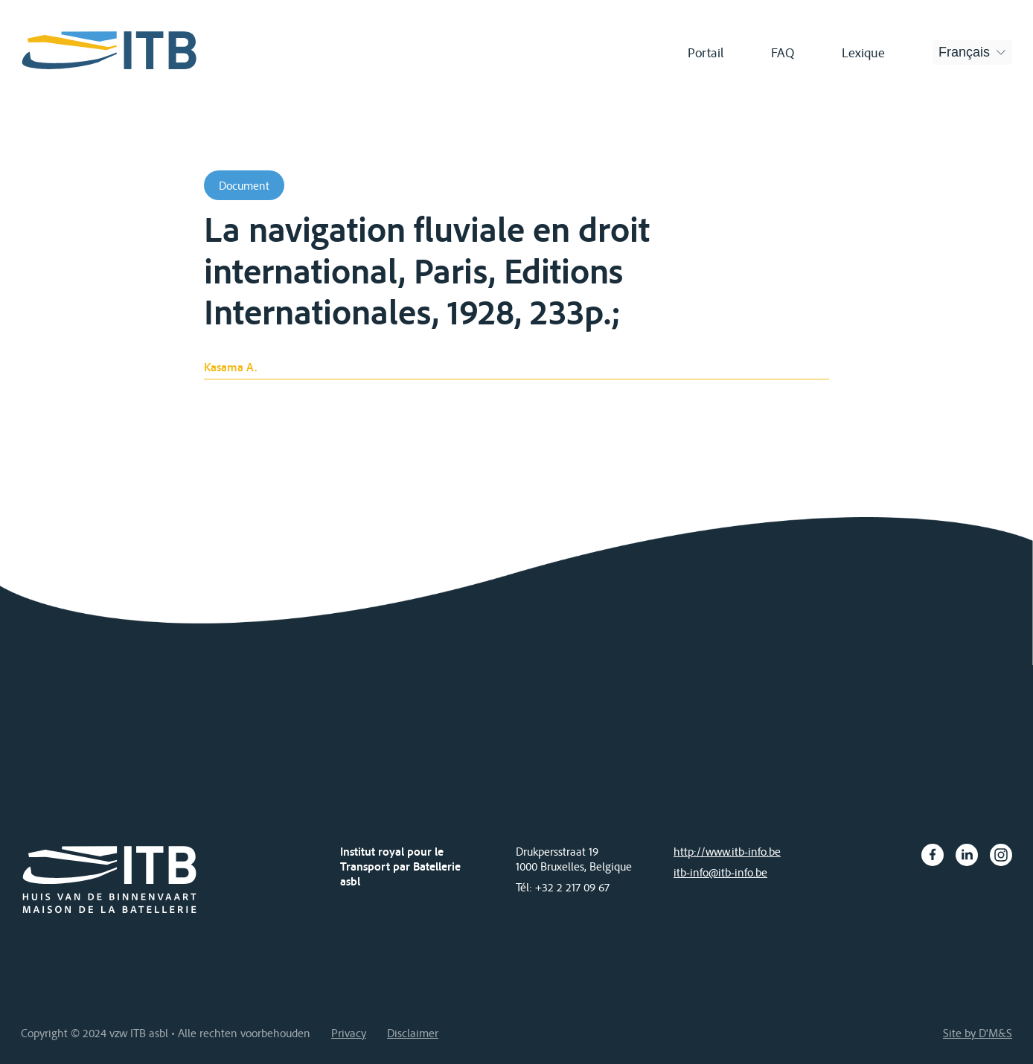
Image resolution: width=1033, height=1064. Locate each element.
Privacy (348, 1032)
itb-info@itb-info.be (720, 872)
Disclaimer (412, 1032)
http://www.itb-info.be (727, 851)
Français (964, 52)
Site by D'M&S (977, 1032)
